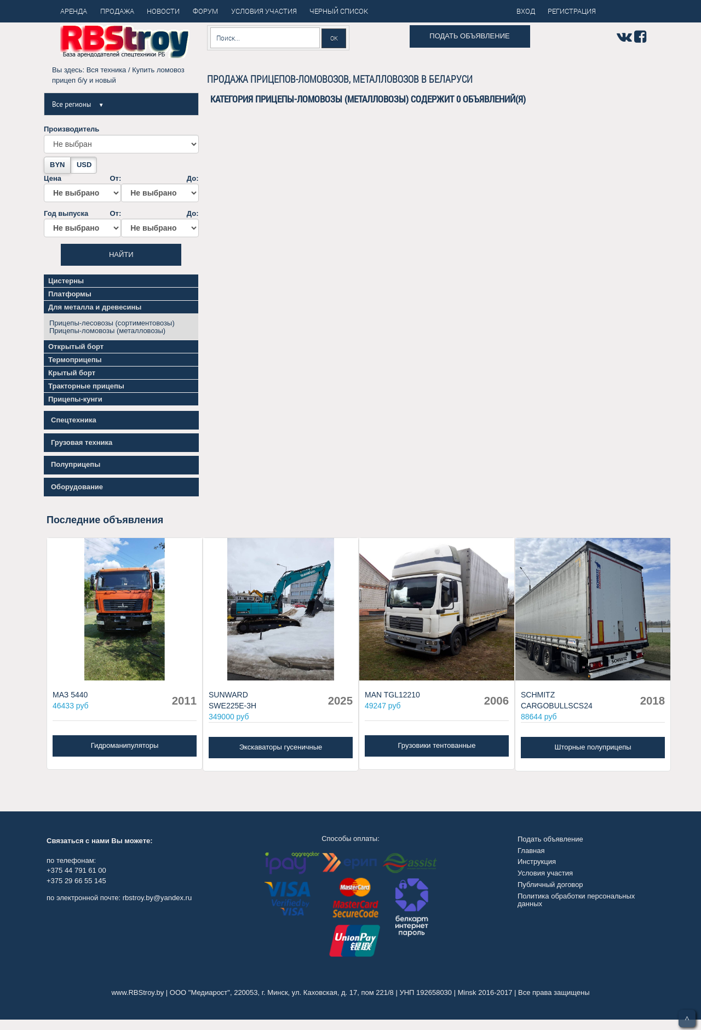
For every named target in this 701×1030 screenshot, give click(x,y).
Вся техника (107, 70)
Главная (531, 850)
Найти (121, 254)
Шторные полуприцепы (592, 747)
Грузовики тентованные (437, 745)
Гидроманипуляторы (125, 745)
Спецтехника (73, 420)
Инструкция (537, 861)
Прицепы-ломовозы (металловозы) (107, 331)
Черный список (338, 11)
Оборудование (77, 487)
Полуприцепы (75, 464)
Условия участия (545, 873)
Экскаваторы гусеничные (281, 747)
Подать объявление (469, 36)
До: (159, 188)
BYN (57, 165)
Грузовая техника (81, 442)
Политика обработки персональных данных (576, 900)
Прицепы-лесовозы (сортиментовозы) (112, 323)
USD (84, 165)
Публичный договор (550, 884)
